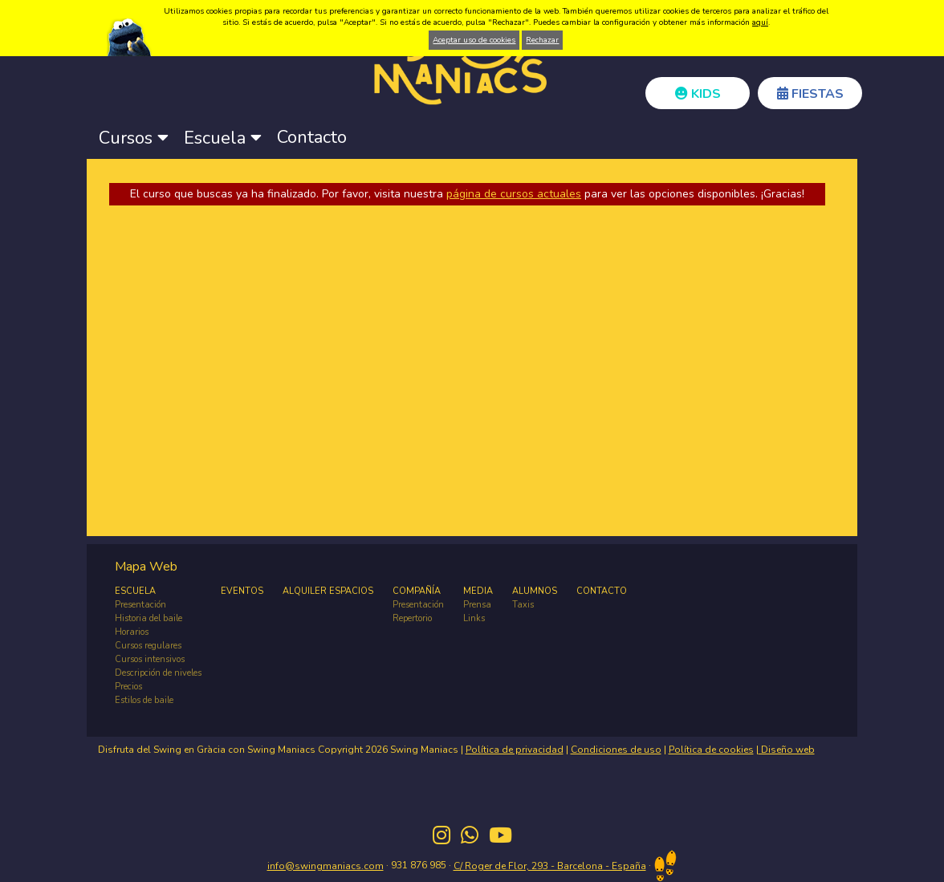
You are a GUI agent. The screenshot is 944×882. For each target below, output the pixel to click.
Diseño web (787, 749)
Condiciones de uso (616, 749)
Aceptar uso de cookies (474, 40)
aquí (760, 22)
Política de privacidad (515, 749)
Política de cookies (711, 749)
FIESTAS (810, 94)
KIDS (698, 94)
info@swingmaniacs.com (325, 866)
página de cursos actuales (513, 193)
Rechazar (542, 40)
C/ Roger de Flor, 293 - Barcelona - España (550, 866)
